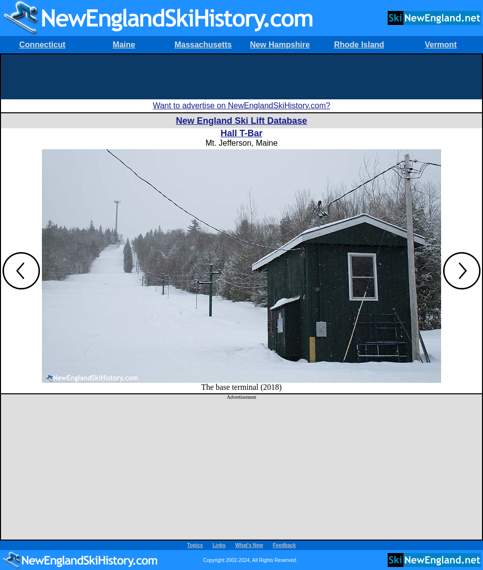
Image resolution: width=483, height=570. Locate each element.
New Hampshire (280, 44)
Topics (195, 545)
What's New (249, 545)
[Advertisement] (241, 76)
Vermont (441, 44)
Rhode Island (359, 44)
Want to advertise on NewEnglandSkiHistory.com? (241, 105)
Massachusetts (203, 44)
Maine (124, 44)
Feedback (284, 545)
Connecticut (42, 44)
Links (219, 545)
